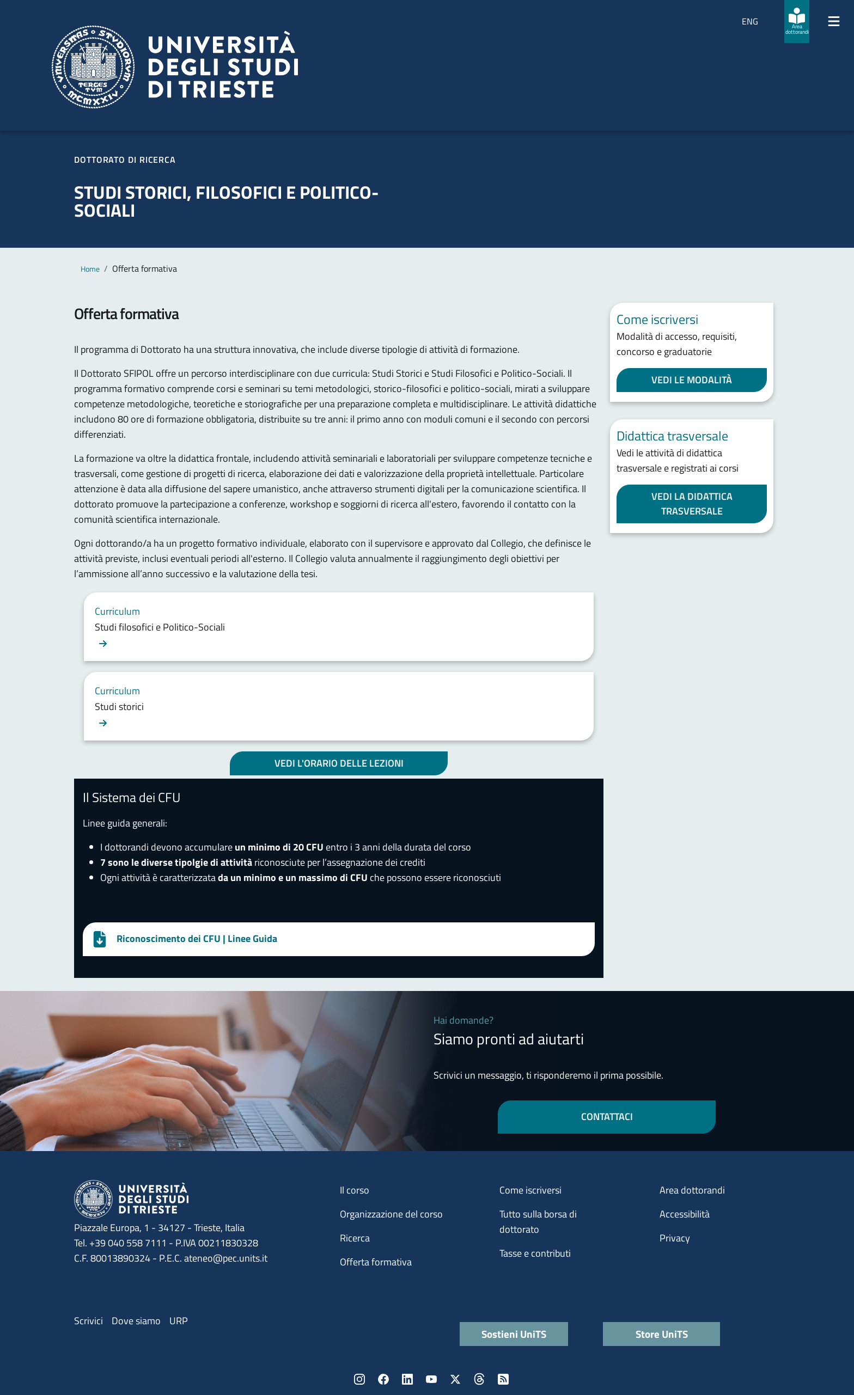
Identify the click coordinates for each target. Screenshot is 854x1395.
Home (90, 268)
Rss (503, 1379)
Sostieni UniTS (513, 1334)
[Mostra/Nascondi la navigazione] (833, 21)
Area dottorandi (692, 1190)
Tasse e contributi (535, 1253)
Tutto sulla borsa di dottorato (538, 1222)
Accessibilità (685, 1214)
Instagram (359, 1379)
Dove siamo (136, 1320)
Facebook (383, 1379)
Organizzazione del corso (391, 1214)
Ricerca (355, 1238)
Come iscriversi (530, 1190)
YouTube (431, 1379)
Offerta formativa (376, 1262)
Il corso (354, 1190)
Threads (479, 1379)
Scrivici (88, 1320)
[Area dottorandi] (796, 21)
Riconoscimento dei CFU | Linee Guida (197, 938)
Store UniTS (662, 1334)
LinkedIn (407, 1379)
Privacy (675, 1238)
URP (178, 1320)
